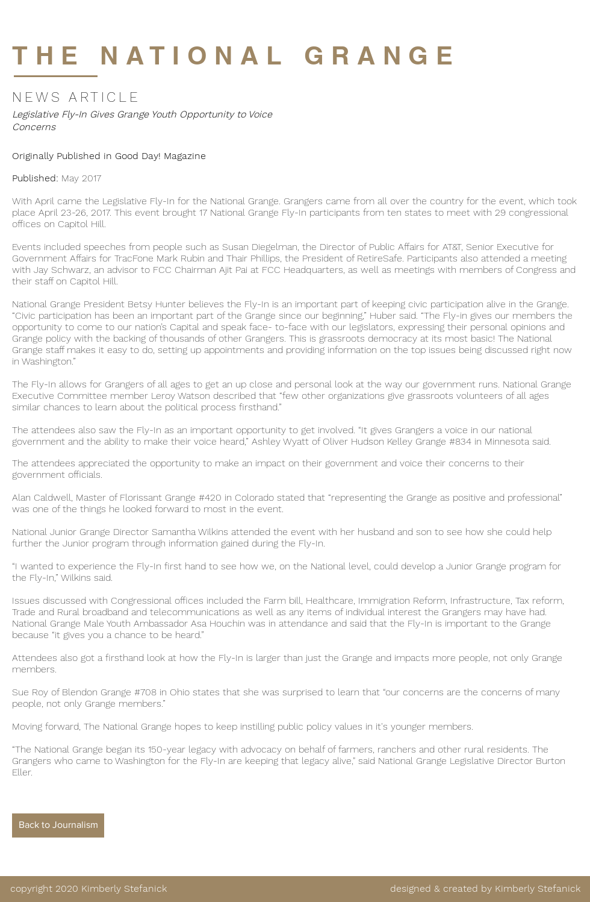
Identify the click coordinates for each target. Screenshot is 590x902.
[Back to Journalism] (58, 825)
